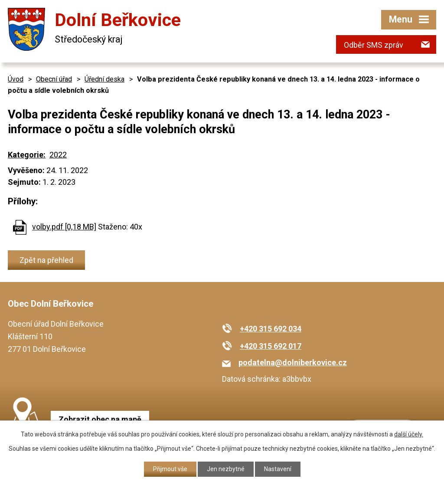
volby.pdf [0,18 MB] (64, 226)
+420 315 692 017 (270, 346)
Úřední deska (104, 79)
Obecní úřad (54, 79)
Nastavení (277, 468)
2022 (58, 154)
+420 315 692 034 (270, 328)
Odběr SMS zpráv (373, 44)
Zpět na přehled (46, 260)
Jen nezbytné (226, 468)
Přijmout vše (170, 468)
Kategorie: (27, 154)
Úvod (15, 79)
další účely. (408, 434)
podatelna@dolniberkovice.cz (292, 362)
